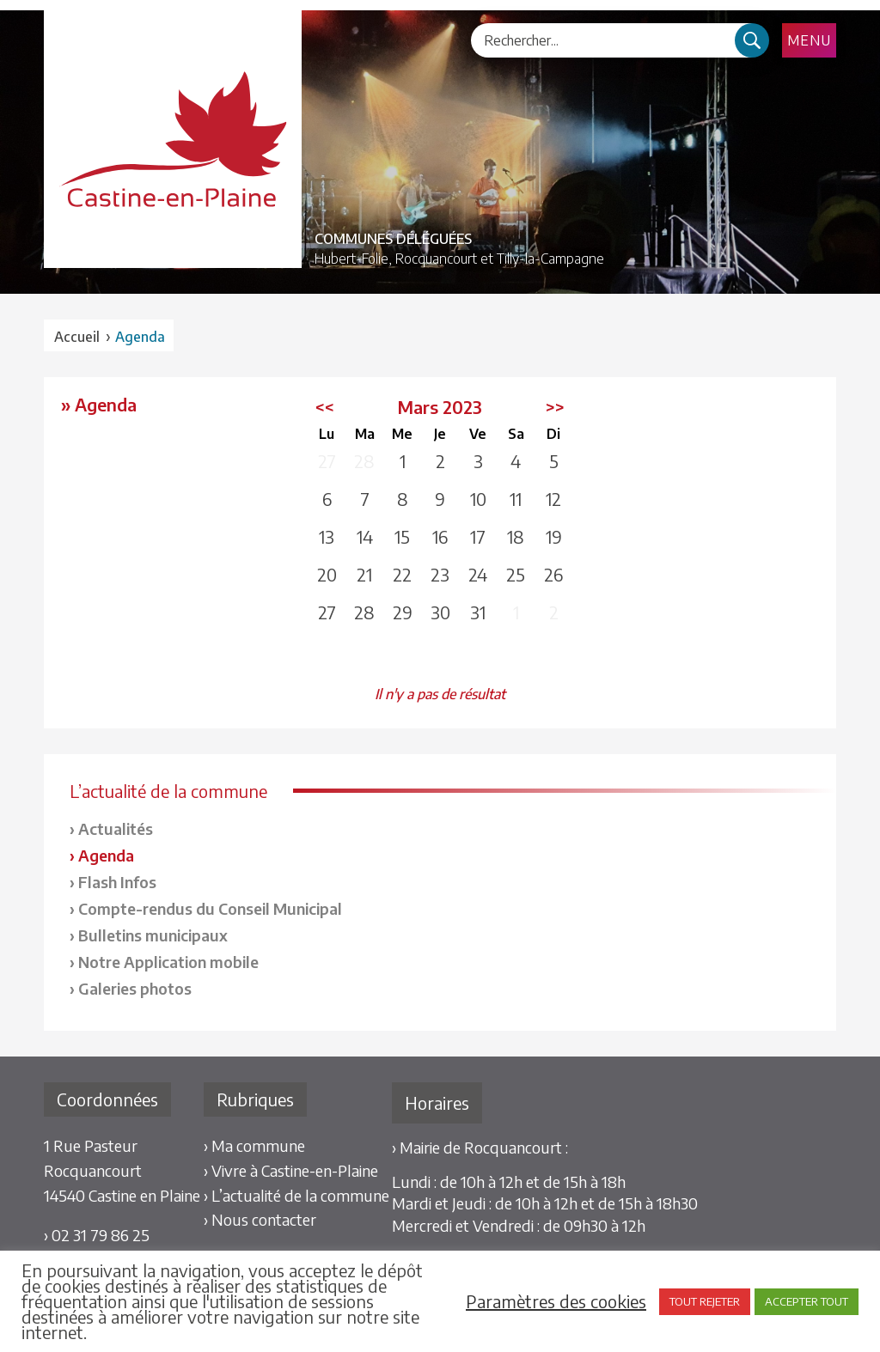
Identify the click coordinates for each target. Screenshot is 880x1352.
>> (555, 406)
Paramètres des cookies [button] (556, 1301)
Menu (809, 40)
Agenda (106, 855)
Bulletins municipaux (153, 935)
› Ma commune (254, 1145)
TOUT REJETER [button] (704, 1301)
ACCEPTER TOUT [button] (806, 1301)
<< (324, 406)
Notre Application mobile (168, 961)
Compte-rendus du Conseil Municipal (210, 908)
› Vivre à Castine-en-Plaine (291, 1170)
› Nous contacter (260, 1219)
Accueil (77, 336)
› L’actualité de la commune (296, 1195)
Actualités (115, 828)
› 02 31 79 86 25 (97, 1235)
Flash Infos (117, 882)
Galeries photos (135, 988)
